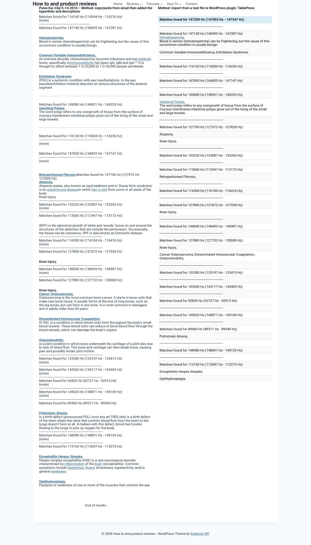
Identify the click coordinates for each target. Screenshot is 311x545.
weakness (58, 471)
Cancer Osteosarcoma (56, 294)
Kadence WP (199, 534)
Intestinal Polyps (51, 108)
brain (98, 464)
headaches (75, 468)
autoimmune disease (62, 190)
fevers (89, 468)
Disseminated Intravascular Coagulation (69, 319)
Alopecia (45, 182)
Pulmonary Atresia (53, 413)
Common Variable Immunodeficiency (67, 55)
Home (118, 4)
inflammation (74, 464)
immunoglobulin (81, 63)
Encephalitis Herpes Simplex (60, 456)
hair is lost (99, 190)
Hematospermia (51, 38)
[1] (136, 61)
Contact (191, 4)
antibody (144, 59)
